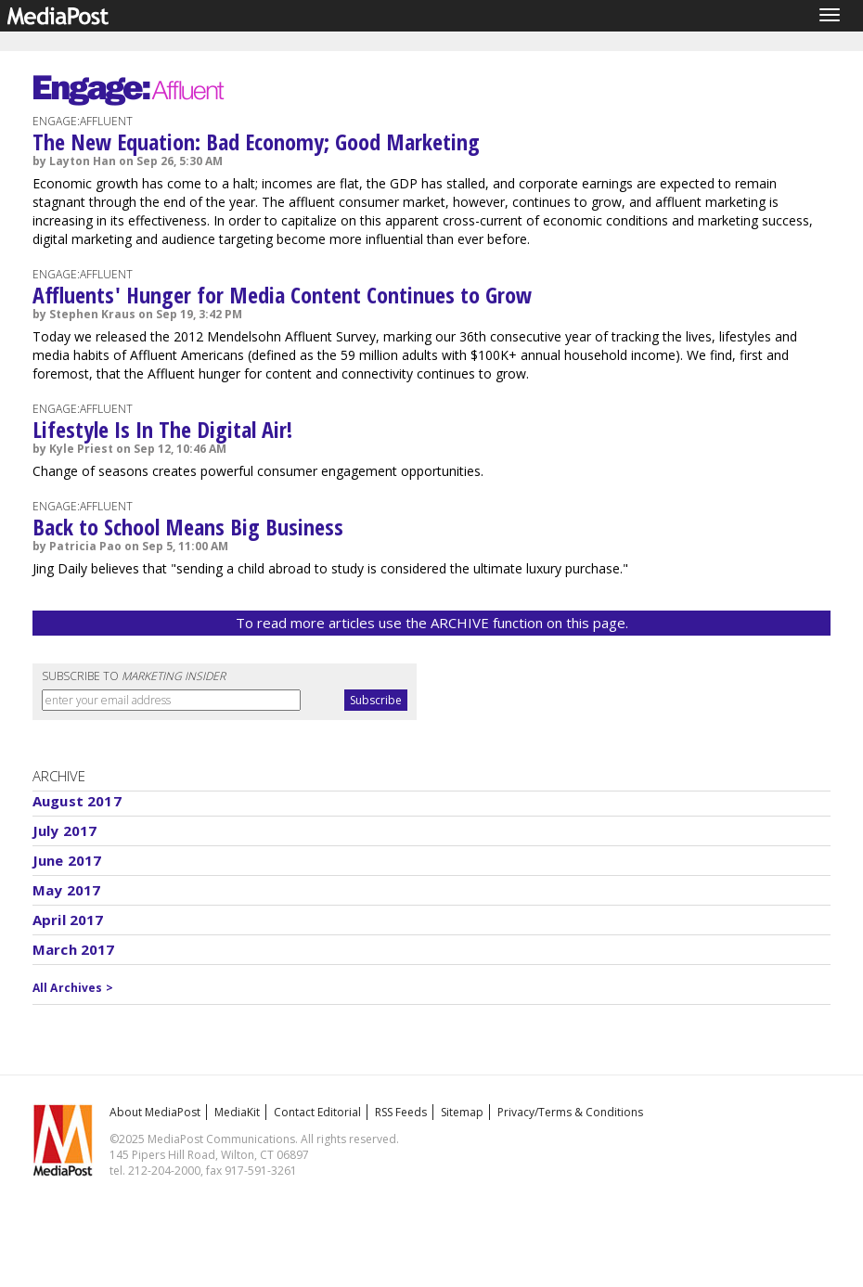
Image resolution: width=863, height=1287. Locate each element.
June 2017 (66, 860)
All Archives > (72, 988)
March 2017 (73, 949)
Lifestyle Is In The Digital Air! (162, 429)
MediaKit (237, 1112)
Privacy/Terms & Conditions (570, 1112)
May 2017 (66, 890)
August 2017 (77, 801)
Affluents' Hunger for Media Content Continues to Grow (282, 294)
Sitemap (462, 1112)
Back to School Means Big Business (187, 526)
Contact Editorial (317, 1112)
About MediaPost (154, 1112)
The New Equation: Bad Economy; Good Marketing (256, 141)
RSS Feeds (401, 1112)
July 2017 (64, 830)
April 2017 (68, 919)
